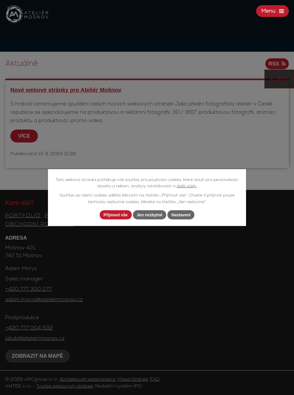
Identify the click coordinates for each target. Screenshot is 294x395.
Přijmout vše (116, 214)
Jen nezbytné (150, 214)
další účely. (187, 185)
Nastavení (180, 214)
